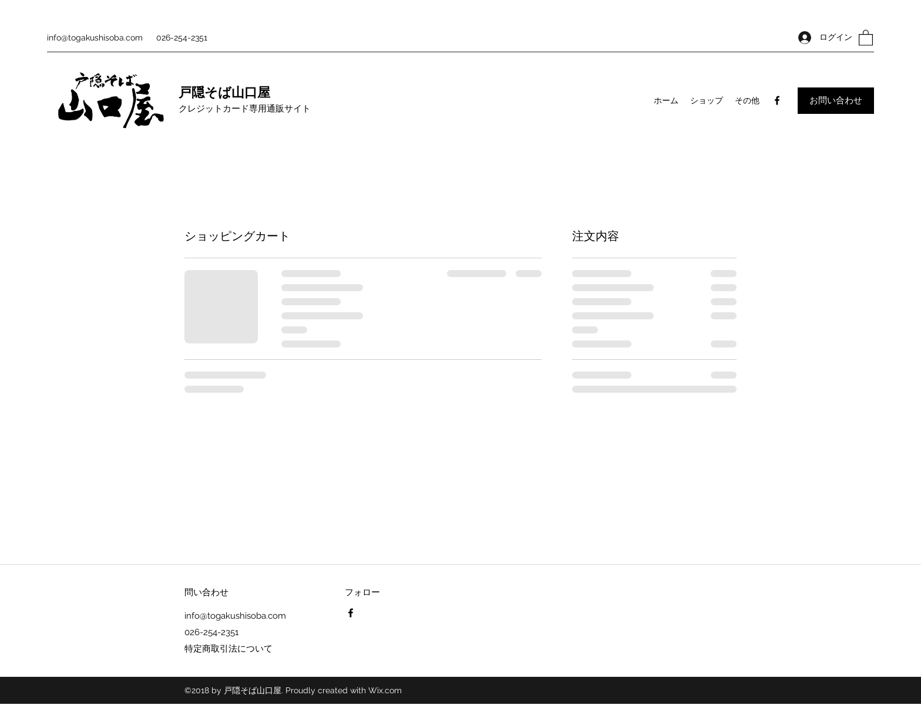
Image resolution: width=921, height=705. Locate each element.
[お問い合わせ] (836, 100)
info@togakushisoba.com (95, 37)
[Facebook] (777, 100)
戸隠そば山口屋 (224, 92)
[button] (866, 37)
